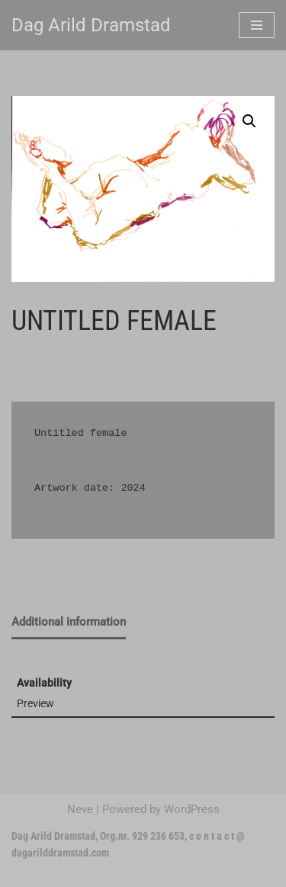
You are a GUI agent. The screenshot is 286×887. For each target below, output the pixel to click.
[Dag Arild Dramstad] (91, 25)
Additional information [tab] (68, 622)
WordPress (192, 809)
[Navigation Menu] (257, 25)
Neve (80, 809)
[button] (249, 121)
